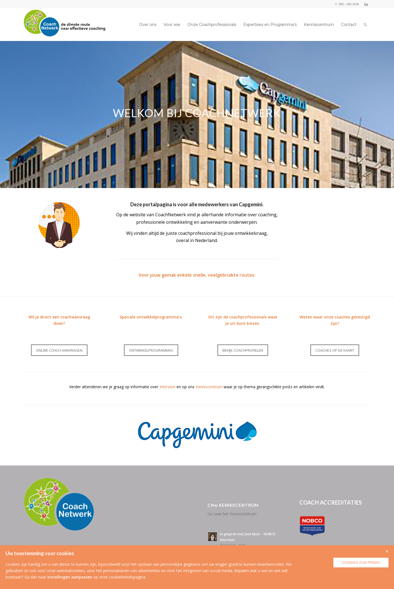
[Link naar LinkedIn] (366, 4)
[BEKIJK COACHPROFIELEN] (242, 350)
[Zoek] (365, 24)
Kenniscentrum (209, 386)
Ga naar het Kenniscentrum (232, 513)
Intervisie (167, 386)
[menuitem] (147, 24)
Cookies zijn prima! (361, 562)
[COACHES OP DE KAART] (334, 350)
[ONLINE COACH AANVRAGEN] (59, 350)
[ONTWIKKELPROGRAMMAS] (151, 350)
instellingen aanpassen (69, 577)
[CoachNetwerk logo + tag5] (65, 24)
